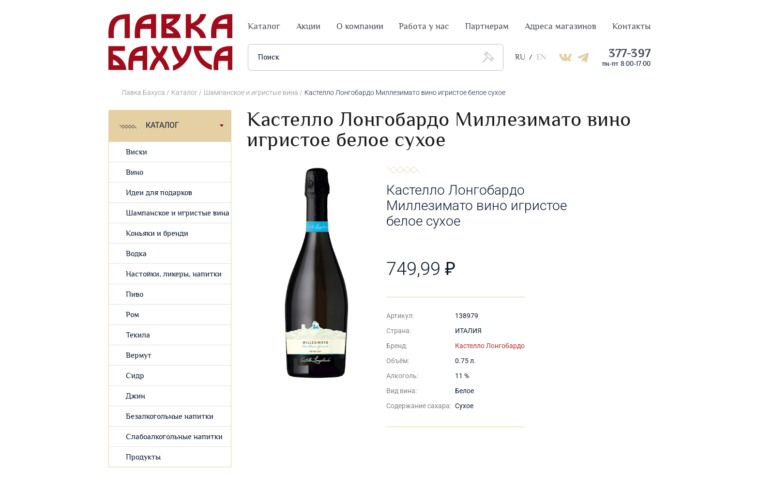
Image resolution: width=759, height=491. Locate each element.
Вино (134, 173)
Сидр (135, 376)
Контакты (631, 26)
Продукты (143, 457)
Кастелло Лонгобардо (490, 346)
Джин (135, 396)
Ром (132, 315)
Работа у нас (424, 26)
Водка (136, 254)
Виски (136, 152)
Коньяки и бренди (157, 234)
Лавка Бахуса (143, 92)
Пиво (134, 295)
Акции (308, 26)
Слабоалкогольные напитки (174, 437)
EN (541, 57)
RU (520, 57)
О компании (359, 26)
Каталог (264, 26)
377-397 (629, 53)
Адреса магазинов (560, 26)
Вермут (139, 356)
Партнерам (487, 26)
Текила (138, 335)
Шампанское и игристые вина (251, 92)
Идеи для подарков (159, 193)
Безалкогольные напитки (169, 417)
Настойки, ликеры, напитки (174, 274)
